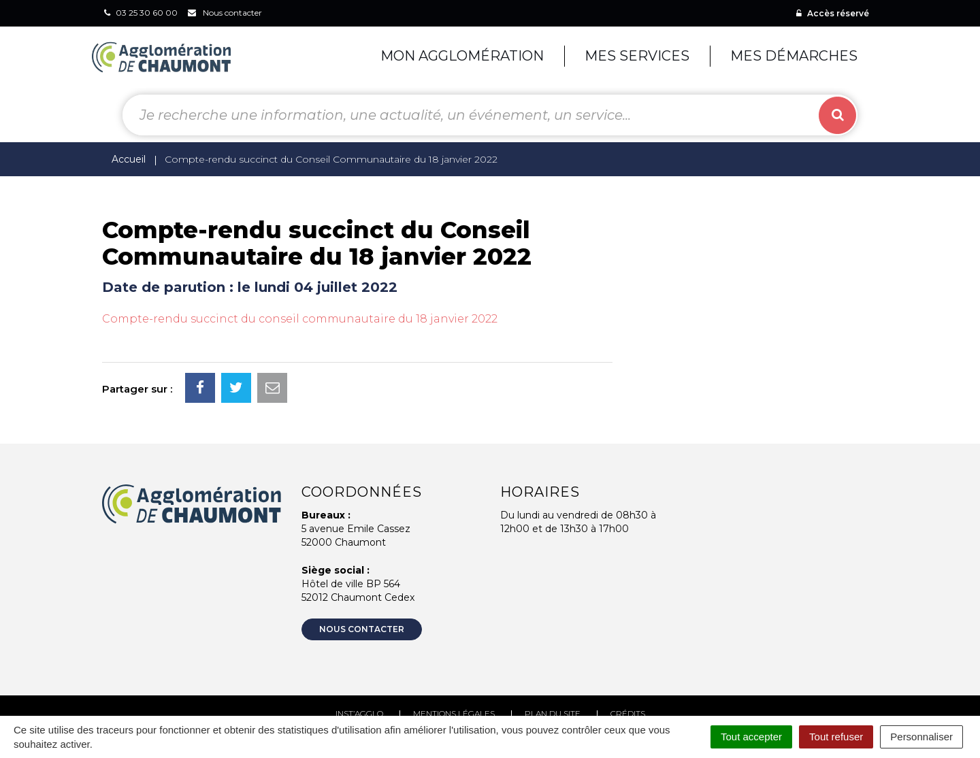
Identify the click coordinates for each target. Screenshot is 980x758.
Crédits (627, 713)
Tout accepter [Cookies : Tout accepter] (751, 736)
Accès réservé (832, 13)
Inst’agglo (359, 713)
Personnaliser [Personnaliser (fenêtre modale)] (921, 736)
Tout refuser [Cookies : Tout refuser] (836, 736)
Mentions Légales (454, 713)
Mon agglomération (462, 56)
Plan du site (553, 713)
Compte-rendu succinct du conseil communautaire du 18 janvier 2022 (299, 318)
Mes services (637, 56)
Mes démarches (794, 56)
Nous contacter (361, 629)
